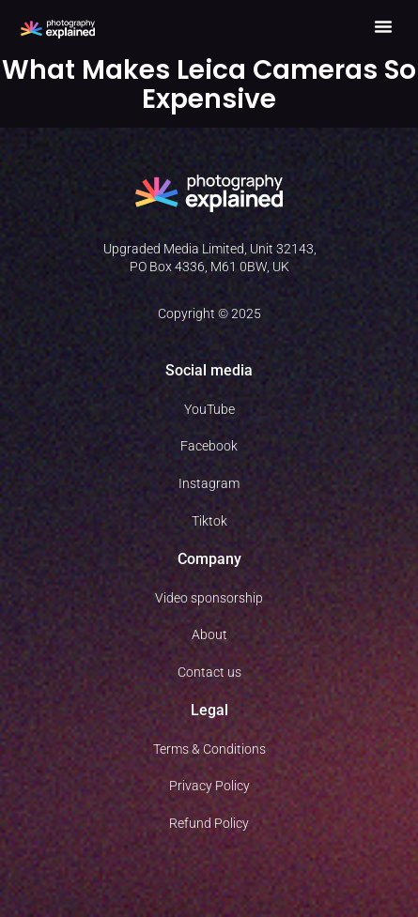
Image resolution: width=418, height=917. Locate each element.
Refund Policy (209, 823)
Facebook (209, 445)
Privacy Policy (209, 785)
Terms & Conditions (209, 749)
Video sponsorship (209, 597)
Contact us (209, 672)
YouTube (209, 409)
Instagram (209, 483)
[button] (383, 26)
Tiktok (209, 520)
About (209, 634)
